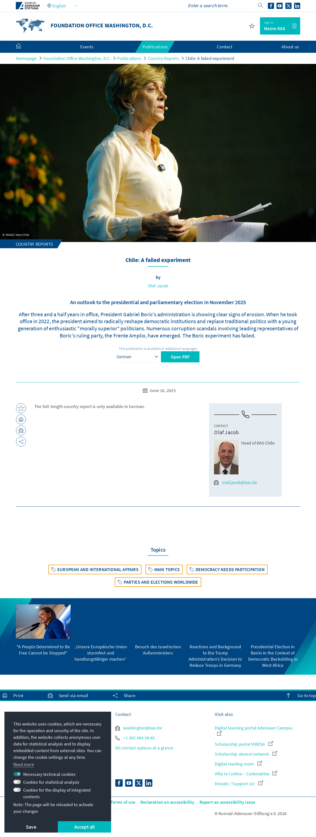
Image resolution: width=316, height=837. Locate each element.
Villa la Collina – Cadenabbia (246, 774)
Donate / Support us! (239, 783)
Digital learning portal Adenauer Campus (254, 730)
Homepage (26, 58)
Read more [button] (23, 764)
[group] (43, 630)
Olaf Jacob (158, 286)
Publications (129, 58)
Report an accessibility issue (227, 802)
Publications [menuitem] (155, 47)
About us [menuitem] (290, 47)
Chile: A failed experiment (210, 58)
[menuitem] (23, 47)
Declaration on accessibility (167, 802)
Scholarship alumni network (246, 754)
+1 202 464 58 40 (135, 738)
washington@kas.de (138, 728)
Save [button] (31, 827)
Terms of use (122, 802)
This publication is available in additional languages (158, 348)
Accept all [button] (84, 827)
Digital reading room (238, 764)
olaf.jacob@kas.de (235, 482)
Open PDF (180, 357)
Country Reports (163, 58)
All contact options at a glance (144, 748)
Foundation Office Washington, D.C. (77, 58)
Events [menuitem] (86, 47)
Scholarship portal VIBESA (244, 744)
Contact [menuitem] (224, 47)
